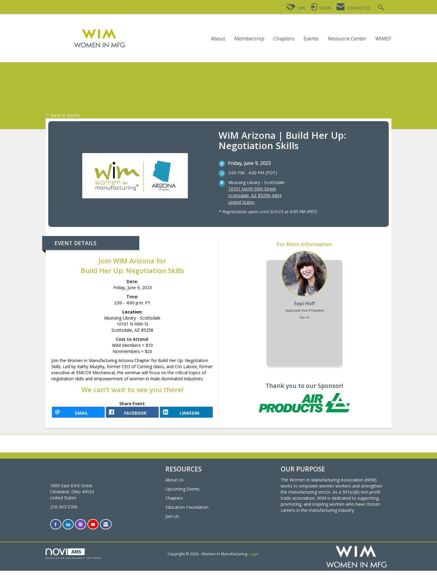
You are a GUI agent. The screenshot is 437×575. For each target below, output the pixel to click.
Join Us (172, 520)
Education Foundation (186, 511)
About (218, 39)
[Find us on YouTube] (93, 528)
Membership (249, 39)
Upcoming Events (182, 493)
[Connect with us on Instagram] (80, 528)
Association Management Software (74, 558)
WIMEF (383, 39)
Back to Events (63, 115)
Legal (253, 558)
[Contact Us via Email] (106, 528)
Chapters (283, 39)
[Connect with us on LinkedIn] (68, 528)
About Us (174, 484)
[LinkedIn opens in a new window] (186, 414)
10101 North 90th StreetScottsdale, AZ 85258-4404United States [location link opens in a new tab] (254, 195)
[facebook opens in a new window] (132, 414)
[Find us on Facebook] (55, 528)
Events (311, 39)
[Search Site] (381, 8)
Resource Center (347, 39)
